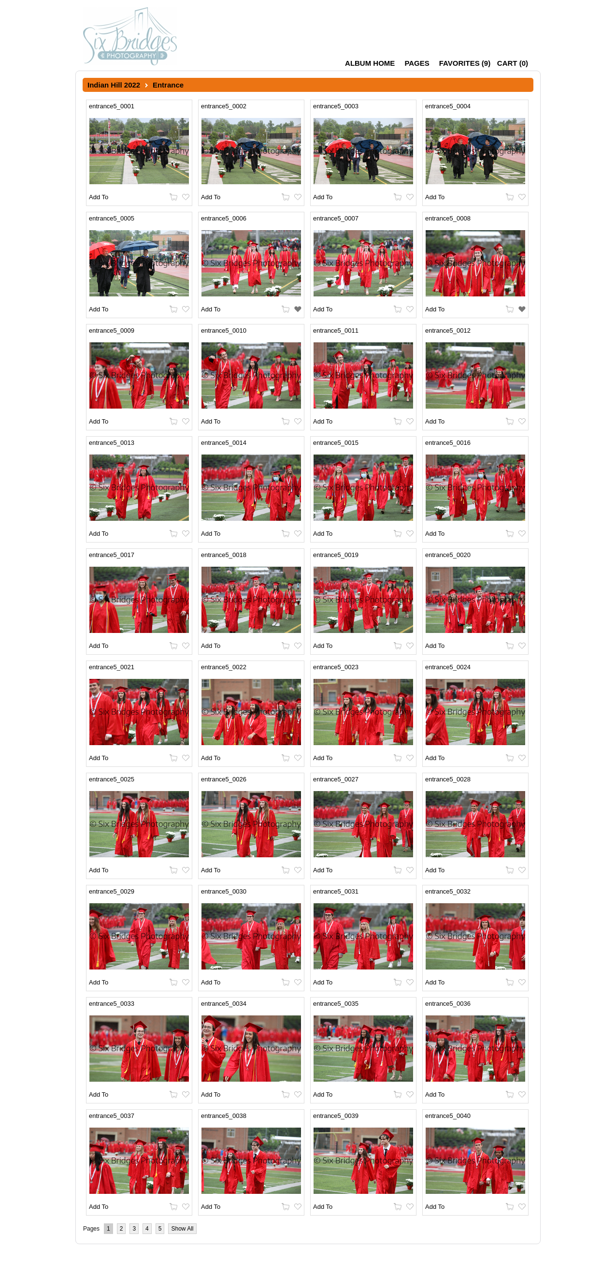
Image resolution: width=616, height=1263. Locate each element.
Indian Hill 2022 (113, 85)
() (464, 63)
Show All (182, 1228)
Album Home (370, 63)
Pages (416, 63)
